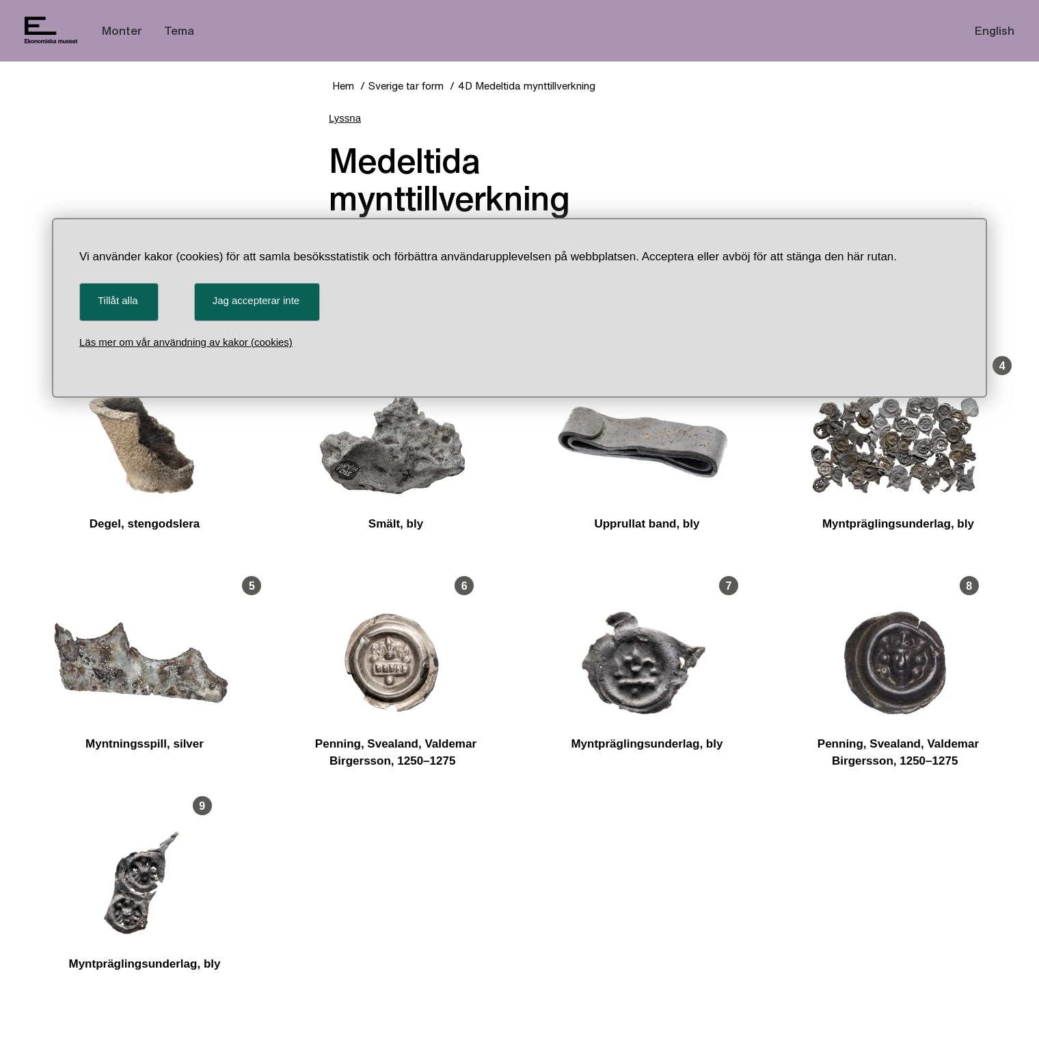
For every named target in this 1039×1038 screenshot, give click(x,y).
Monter (122, 30)
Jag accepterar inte (256, 300)
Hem (343, 86)
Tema (179, 30)
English (994, 30)
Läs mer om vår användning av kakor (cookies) (186, 342)
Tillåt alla (118, 300)
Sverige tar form (406, 86)
